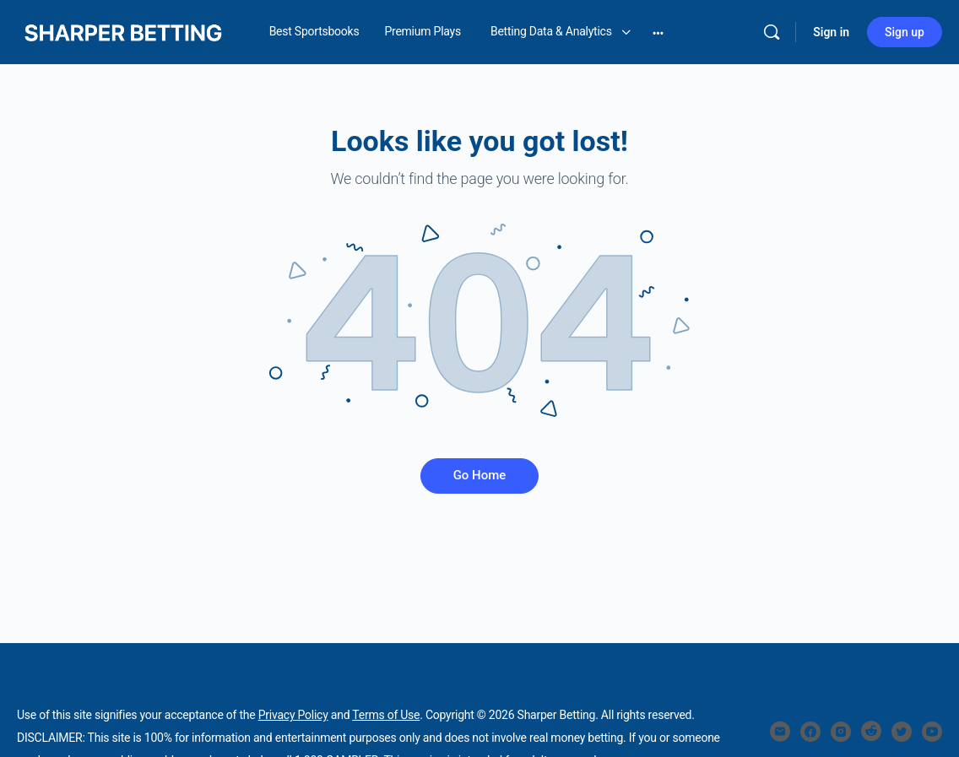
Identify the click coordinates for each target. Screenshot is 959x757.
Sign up (904, 32)
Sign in (831, 32)
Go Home (480, 475)
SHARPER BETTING (64, 679)
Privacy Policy (293, 715)
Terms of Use (386, 715)
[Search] (771, 32)
